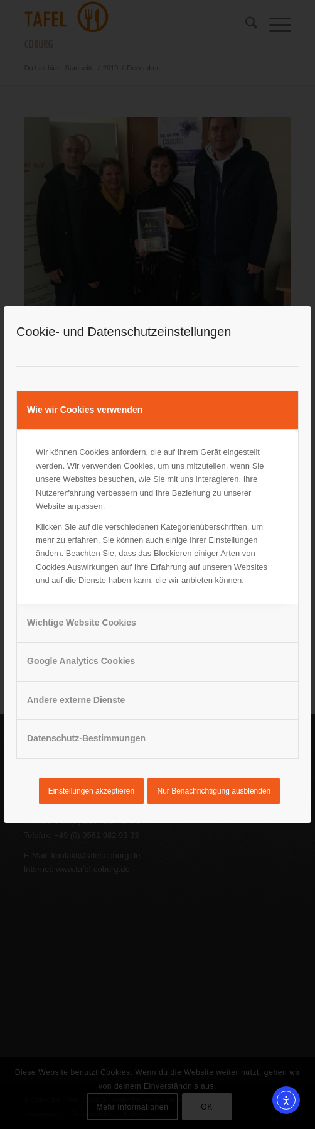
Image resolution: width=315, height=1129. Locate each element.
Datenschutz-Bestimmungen (86, 738)
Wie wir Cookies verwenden (84, 410)
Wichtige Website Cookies (81, 623)
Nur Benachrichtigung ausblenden (214, 791)
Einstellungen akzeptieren (91, 791)
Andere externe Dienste (76, 700)
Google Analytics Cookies (81, 661)
